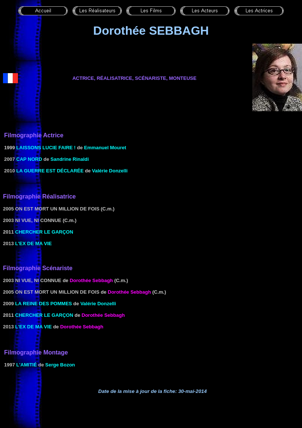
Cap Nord (29, 159)
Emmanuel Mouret (105, 147)
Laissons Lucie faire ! (46, 147)
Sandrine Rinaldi (69, 159)
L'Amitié (26, 365)
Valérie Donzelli (109, 171)
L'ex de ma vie (33, 243)
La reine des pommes (43, 303)
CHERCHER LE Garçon (44, 232)
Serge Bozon (60, 365)
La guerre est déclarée (50, 171)
